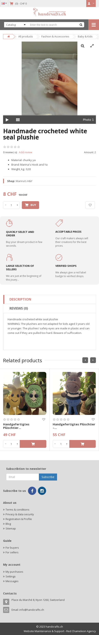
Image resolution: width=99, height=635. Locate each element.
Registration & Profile (19, 519)
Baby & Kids (85, 36)
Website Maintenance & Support (44, 631)
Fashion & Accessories (55, 36)
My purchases (14, 571)
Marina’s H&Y (24, 181)
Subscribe (48, 477)
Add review (25, 152)
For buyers (12, 547)
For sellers (12, 552)
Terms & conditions (17, 509)
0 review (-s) (10, 152)
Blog (8, 524)
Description (20, 299)
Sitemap (11, 528)
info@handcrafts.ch (31, 610)
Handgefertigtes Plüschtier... (16, 426)
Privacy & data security (20, 514)
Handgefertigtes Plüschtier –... (74, 426)
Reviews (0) (18, 308)
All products (25, 36)
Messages (12, 581)
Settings (11, 576)
